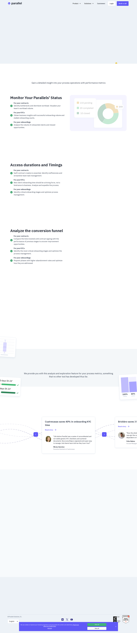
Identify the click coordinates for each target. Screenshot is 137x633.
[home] (15, 3)
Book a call (123, 3)
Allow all (97, 624)
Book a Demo (17, 53)
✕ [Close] (115, 626)
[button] (76, 3)
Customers (101, 3)
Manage (50, 628)
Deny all (97, 628)
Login (112, 3)
